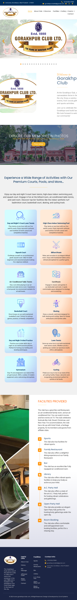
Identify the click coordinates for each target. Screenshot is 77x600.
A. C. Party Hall (37, 577)
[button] (3, 41)
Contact (71, 14)
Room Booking (36, 586)
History (23, 565)
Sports (36, 561)
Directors (47, 11)
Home (30, 11)
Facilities (56, 11)
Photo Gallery (23, 579)
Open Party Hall (37, 582)
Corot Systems (63, 597)
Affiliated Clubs (24, 574)
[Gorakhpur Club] (10, 12)
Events (70, 11)
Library (36, 574)
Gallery (64, 11)
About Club (38, 11)
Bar (35, 570)
